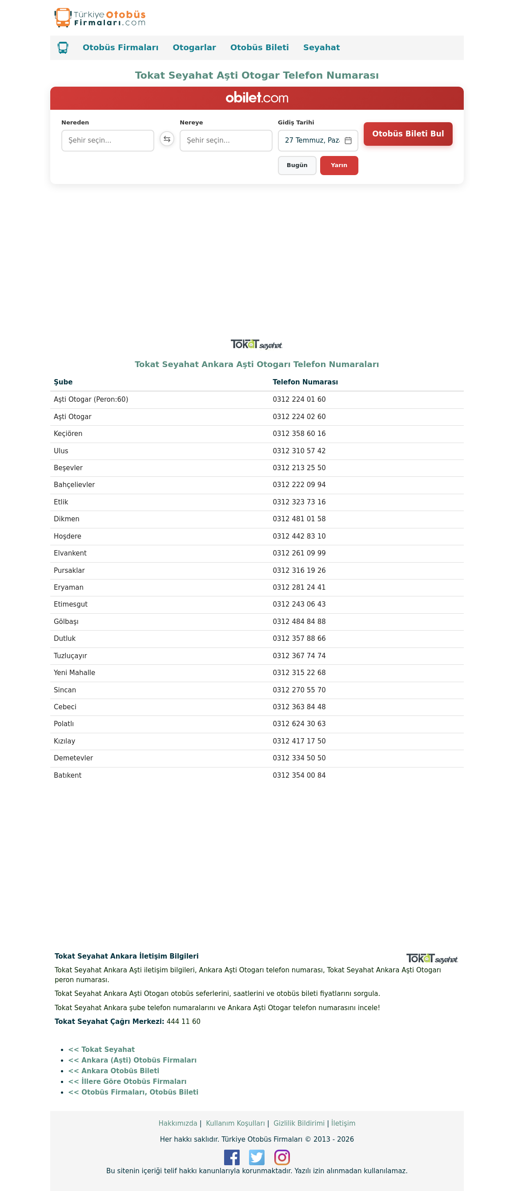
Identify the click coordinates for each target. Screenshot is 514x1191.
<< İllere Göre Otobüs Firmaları (127, 1082)
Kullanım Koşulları (235, 1123)
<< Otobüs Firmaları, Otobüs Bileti (133, 1092)
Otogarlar (194, 47)
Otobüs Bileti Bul (408, 140)
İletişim (343, 1123)
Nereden (75, 122)
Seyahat (321, 47)
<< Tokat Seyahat (101, 1050)
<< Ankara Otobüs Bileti (113, 1071)
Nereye (193, 122)
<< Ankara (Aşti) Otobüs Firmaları (132, 1060)
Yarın (339, 165)
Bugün (297, 165)
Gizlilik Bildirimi (299, 1123)
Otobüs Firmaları (121, 47)
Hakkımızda (177, 1123)
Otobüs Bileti (259, 47)
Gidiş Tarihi (297, 122)
